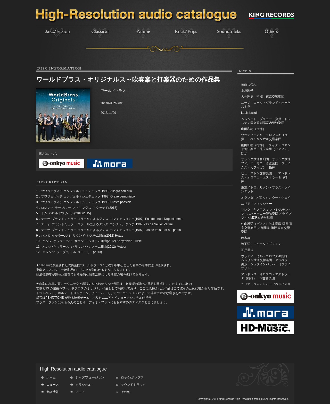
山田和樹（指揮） (253, 129)
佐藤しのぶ (249, 84)
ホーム (51, 377)
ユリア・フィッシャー (256, 203)
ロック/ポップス (132, 377)
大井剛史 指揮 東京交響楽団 (262, 96)
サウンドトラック (133, 384)
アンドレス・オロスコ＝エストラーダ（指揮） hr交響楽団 (266, 276)
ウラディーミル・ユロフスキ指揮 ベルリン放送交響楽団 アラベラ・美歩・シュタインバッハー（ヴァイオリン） (266, 262)
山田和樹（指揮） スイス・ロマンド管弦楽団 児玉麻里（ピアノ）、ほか (266, 149)
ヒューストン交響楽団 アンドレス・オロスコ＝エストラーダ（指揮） (266, 177)
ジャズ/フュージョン (90, 377)
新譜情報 (52, 392)
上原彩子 (247, 90)
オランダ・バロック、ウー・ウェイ (266, 197)
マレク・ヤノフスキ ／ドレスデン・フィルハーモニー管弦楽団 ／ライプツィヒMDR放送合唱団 (266, 213)
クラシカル (83, 384)
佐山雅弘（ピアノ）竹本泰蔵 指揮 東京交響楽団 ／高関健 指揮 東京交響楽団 (266, 228)
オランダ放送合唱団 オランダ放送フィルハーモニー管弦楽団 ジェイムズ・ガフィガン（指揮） (266, 163)
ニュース (52, 384)
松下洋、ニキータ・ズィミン (261, 244)
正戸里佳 (247, 250)
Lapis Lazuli (249, 113)
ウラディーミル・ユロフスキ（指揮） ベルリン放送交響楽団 (264, 137)
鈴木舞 (245, 238)
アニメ (80, 392)
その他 (125, 392)
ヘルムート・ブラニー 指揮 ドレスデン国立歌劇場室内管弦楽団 (266, 121)
